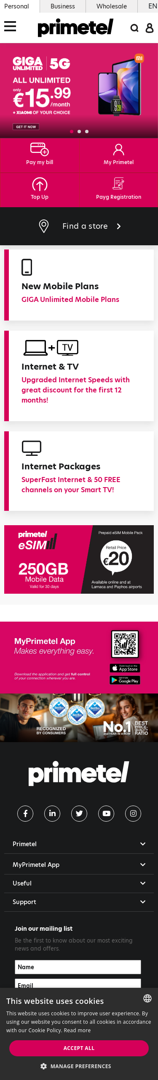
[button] (71, 131)
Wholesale (111, 6)
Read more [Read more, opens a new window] (77, 1030)
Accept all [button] (79, 1048)
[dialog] (79, 1034)
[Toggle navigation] (12, 27)
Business (63, 6)
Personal (16, 6)
